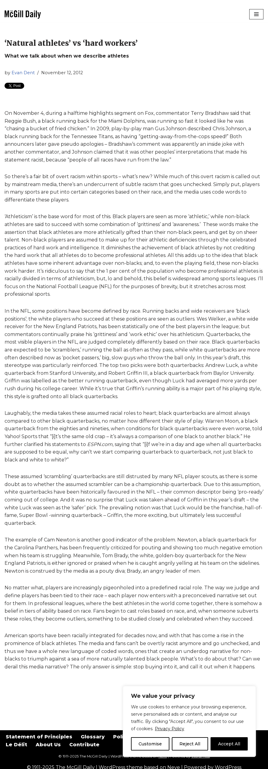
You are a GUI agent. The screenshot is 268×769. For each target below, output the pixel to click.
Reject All (189, 744)
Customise (150, 744)
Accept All (229, 744)
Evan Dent (23, 72)
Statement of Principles (39, 737)
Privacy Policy (169, 728)
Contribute (84, 744)
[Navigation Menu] (256, 14)
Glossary (93, 737)
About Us (48, 744)
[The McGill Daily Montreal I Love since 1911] (23, 14)
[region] (189, 721)
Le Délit (16, 744)
